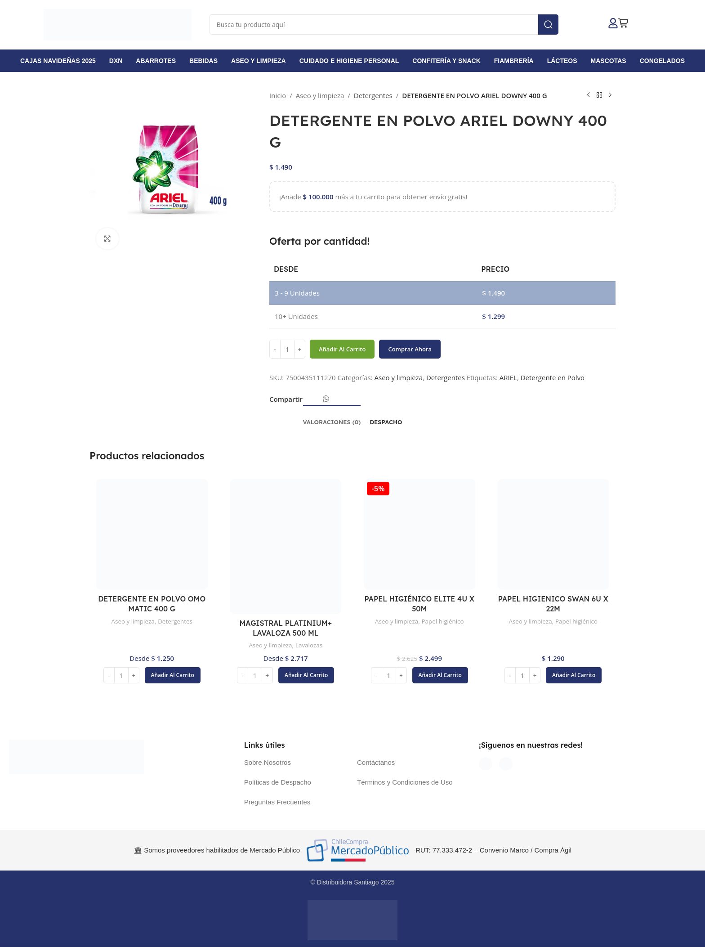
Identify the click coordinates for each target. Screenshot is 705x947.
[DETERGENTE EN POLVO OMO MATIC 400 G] (152, 534)
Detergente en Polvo (553, 377)
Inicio (277, 95)
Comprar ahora (410, 349)
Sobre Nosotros (267, 762)
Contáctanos (376, 762)
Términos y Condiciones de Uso (405, 782)
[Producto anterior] (588, 95)
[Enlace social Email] (315, 401)
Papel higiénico (444, 621)
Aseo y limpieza (320, 95)
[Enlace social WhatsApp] (326, 398)
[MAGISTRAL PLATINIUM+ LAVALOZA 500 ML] (286, 546)
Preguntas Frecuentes (277, 802)
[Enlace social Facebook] (307, 401)
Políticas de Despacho (277, 782)
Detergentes (373, 95)
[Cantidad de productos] (287, 349)
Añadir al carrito (342, 349)
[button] (173, 675)
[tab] (332, 418)
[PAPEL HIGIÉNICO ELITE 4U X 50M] (419, 534)
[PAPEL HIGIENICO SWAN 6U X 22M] (553, 534)
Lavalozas (310, 645)
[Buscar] (384, 24)
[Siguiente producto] (610, 95)
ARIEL (508, 377)
